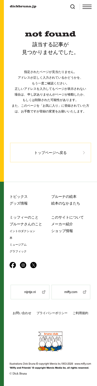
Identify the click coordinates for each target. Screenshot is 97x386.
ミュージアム (18, 244)
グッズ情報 (19, 203)
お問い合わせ (22, 313)
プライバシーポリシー (52, 313)
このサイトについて (67, 217)
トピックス (19, 196)
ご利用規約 (80, 313)
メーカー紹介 (62, 224)
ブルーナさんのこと (26, 224)
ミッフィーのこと (24, 217)
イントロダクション (22, 231)
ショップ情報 (62, 231)
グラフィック (18, 251)
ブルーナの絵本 (64, 196)
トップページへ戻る (50, 153)
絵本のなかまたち (65, 203)
